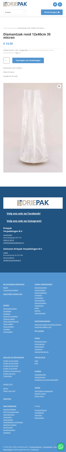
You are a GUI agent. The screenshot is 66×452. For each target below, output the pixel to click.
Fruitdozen (38, 295)
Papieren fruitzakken (10, 316)
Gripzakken (7, 311)
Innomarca (35, 450)
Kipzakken (6, 314)
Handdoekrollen (40, 375)
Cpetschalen (7, 417)
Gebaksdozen (39, 347)
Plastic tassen (39, 396)
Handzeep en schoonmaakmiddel (46, 380)
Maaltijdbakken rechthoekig (13, 422)
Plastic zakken (8, 324)
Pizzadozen (38, 349)
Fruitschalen (39, 298)
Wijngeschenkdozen (42, 352)
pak (20, 53)
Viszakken (6, 329)
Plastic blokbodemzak (10, 321)
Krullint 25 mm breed (10, 363)
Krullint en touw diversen (12, 371)
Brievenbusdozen (41, 288)
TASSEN (37, 388)
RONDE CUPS (8, 384)
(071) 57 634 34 (8, 258)
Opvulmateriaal (40, 313)
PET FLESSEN (39, 331)
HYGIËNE (38, 371)
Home (5, 28)
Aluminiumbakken (9, 409)
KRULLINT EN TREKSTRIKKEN (13, 357)
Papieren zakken (9, 319)
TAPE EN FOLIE (40, 357)
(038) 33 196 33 (8, 240)
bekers (5, 388)
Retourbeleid (39, 418)
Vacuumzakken (8, 327)
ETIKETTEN (7, 399)
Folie (36, 363)
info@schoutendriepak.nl (12, 260)
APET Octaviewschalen (11, 412)
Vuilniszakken (8, 332)
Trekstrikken (7, 376)
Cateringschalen (9, 415)
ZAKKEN (6, 305)
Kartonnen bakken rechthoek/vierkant (48, 325)
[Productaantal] (6, 60)
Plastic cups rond (9, 391)
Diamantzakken (43, 50)
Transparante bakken (10, 290)
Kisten (37, 308)
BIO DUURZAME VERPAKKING (13, 284)
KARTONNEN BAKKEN (42, 321)
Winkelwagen (50, 12)
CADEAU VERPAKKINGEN (43, 284)
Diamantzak (33, 50)
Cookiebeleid (39, 413)
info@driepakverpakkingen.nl (13, 243)
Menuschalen (8, 427)
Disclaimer (38, 415)
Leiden (5, 253)
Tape (36, 361)
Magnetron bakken (10, 425)
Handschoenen (40, 377)
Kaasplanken (39, 306)
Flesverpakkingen (41, 293)
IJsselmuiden (7, 235)
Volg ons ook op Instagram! (24, 221)
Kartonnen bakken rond (43, 327)
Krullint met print (9, 374)
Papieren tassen (40, 394)
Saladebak (7, 433)
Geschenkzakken (40, 303)
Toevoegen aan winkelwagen (28, 60)
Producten (12, 28)
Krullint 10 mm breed (10, 361)
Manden (37, 311)
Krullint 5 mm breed (10, 368)
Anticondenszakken (10, 309)
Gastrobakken (8, 420)
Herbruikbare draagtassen (44, 391)
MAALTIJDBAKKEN (9, 406)
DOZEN (37, 338)
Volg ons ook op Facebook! (23, 213)
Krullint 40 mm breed (10, 366)
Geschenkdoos (40, 300)
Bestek (5, 288)
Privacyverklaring (41, 410)
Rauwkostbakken (9, 430)
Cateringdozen (40, 344)
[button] (59, 86)
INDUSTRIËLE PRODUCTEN (12, 294)
